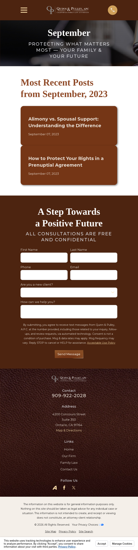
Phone (26, 267)
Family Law (69, 462)
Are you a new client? (37, 284)
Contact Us (68, 469)
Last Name (78, 250)
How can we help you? (38, 302)
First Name (29, 250)
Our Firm (69, 456)
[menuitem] (50, 531)
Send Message (69, 354)
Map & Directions (69, 430)
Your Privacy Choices (88, 524)
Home (69, 449)
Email (74, 267)
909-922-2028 (69, 395)
